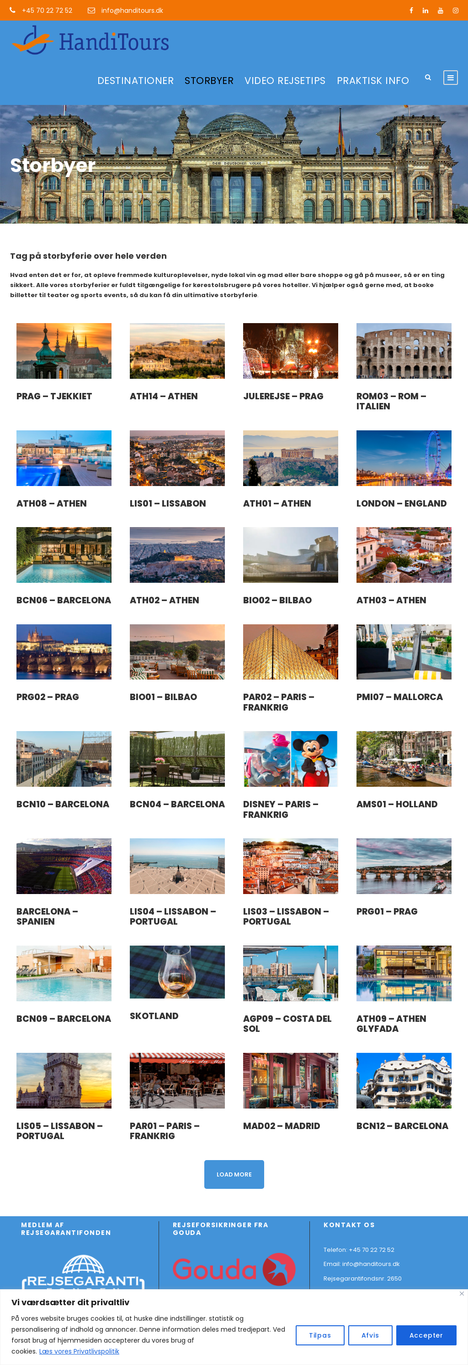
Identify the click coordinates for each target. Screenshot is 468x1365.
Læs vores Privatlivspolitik (79, 1351)
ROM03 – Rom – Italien (391, 401)
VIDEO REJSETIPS (285, 80)
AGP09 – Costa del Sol (287, 1024)
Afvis (370, 1335)
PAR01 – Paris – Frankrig (165, 1131)
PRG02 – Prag (47, 697)
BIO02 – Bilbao (277, 600)
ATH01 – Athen (277, 503)
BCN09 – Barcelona (63, 1019)
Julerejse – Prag (283, 396)
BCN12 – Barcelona (402, 1126)
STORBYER (209, 80)
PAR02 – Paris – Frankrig (278, 702)
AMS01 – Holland (397, 804)
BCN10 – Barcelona (62, 804)
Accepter (426, 1335)
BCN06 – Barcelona (63, 600)
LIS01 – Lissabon (168, 503)
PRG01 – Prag (387, 911)
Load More (234, 1174)
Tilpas (320, 1335)
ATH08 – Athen (51, 503)
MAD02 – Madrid (281, 1126)
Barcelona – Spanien (47, 916)
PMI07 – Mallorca (399, 697)
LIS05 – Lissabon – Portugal (59, 1131)
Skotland (154, 1016)
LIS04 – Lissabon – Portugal (173, 916)
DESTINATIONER (135, 80)
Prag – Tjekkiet (54, 396)
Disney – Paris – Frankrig (281, 809)
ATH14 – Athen (164, 396)
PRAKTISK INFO (373, 80)
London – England (401, 503)
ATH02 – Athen (164, 600)
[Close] (462, 1294)
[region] (234, 1327)
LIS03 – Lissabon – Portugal (286, 916)
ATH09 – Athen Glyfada (391, 1024)
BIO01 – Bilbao (163, 697)
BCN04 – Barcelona (177, 804)
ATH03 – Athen (391, 600)
